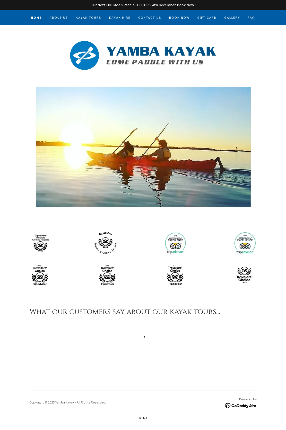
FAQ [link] (251, 17)
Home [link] (36, 17)
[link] (143, 55)
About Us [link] (59, 17)
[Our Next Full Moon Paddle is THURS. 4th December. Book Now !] (143, 5)
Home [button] (143, 418)
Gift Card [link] (207, 17)
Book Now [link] (179, 17)
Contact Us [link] (149, 17)
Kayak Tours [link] (88, 17)
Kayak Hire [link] (119, 17)
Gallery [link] (232, 17)
